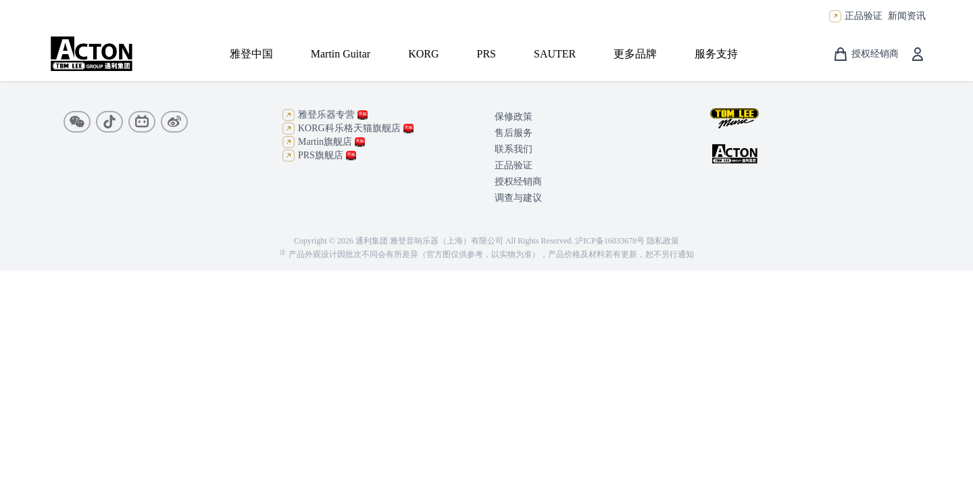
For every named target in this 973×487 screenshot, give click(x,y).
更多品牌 (635, 54)
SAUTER (555, 54)
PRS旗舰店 (319, 155)
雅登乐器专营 (325, 115)
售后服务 (513, 133)
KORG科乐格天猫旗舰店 (348, 128)
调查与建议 (518, 198)
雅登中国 (251, 54)
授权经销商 (518, 182)
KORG (423, 54)
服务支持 (716, 54)
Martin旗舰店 (323, 142)
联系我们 (513, 149)
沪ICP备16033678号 (610, 241)
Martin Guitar (340, 54)
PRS (486, 54)
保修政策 (513, 117)
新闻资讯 (907, 16)
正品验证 (863, 16)
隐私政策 (663, 241)
